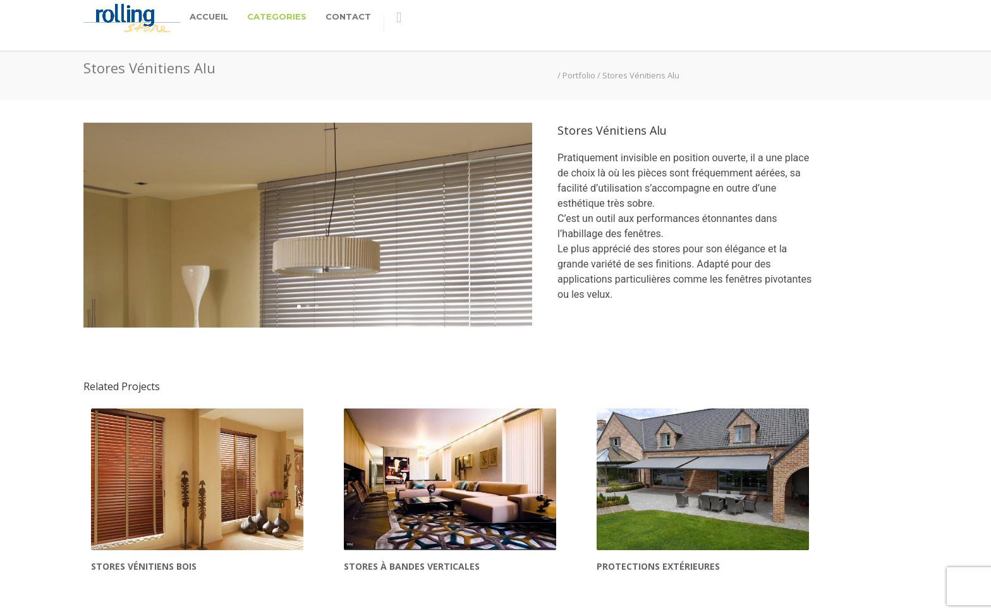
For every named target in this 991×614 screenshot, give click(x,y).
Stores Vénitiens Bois (144, 526)
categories (277, 16)
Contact (348, 16)
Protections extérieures (658, 526)
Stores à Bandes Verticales (412, 526)
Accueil (209, 16)
